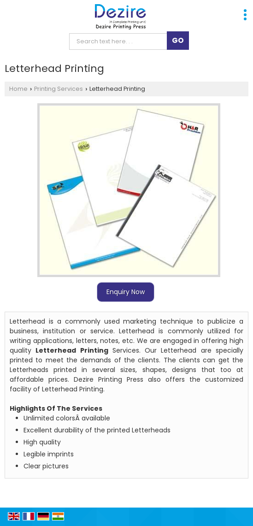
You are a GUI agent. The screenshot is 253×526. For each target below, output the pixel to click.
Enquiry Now (125, 291)
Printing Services (58, 89)
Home (18, 89)
